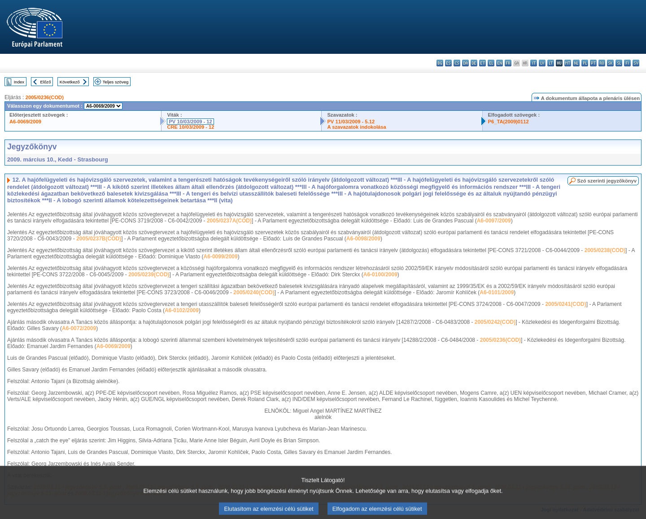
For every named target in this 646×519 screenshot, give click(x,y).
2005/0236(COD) (45, 97)
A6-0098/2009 (363, 239)
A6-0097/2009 (494, 221)
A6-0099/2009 (221, 256)
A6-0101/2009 (497, 292)
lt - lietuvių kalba (550, 63)
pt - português (593, 63)
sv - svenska (636, 63)
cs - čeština (457, 63)
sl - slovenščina (618, 63)
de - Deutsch (474, 63)
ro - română (601, 63)
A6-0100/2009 (380, 274)
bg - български (439, 63)
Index (19, 81)
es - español (448, 63)
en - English (499, 63)
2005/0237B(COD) (98, 239)
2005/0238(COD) (605, 250)
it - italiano (533, 63)
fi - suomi (627, 63)
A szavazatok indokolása (356, 127)
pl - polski (584, 63)
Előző (45, 81)
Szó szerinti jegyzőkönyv (607, 180)
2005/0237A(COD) (229, 221)
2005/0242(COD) (495, 322)
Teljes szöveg (116, 81)
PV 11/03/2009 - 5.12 (351, 121)
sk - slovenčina (610, 63)
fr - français (508, 63)
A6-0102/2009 (182, 310)
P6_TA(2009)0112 (508, 121)
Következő (70, 81)
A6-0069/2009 (25, 121)
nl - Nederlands (576, 63)
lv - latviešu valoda (542, 63)
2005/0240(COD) (253, 292)
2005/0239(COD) (148, 274)
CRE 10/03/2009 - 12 (190, 127)
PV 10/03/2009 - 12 (190, 121)
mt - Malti (567, 63)
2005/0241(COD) (565, 304)
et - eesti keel (482, 63)
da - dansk (465, 63)
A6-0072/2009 (79, 328)
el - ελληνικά (491, 63)
